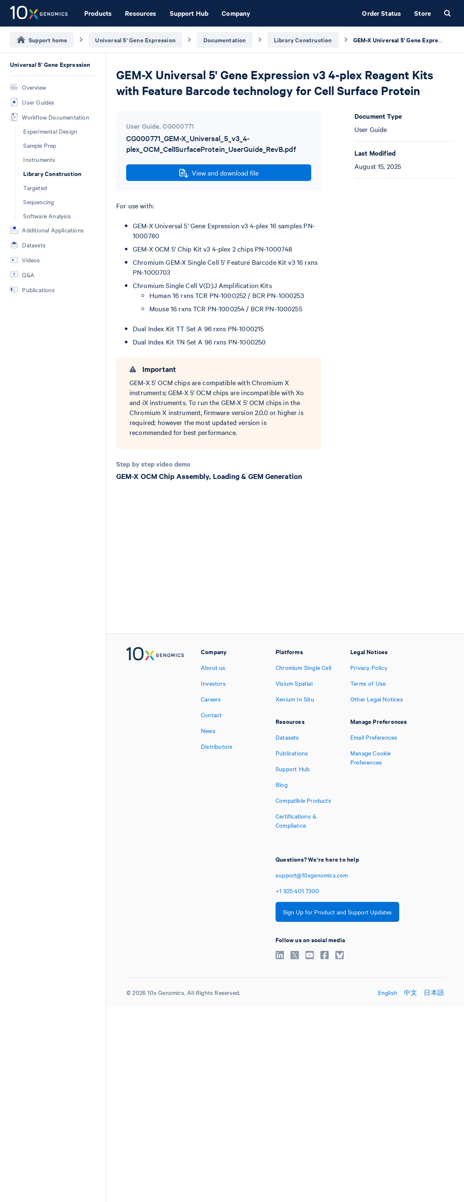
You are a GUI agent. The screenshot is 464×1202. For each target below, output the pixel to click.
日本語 (434, 992)
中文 (410, 992)
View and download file (219, 173)
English (387, 992)
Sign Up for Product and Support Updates (337, 912)
